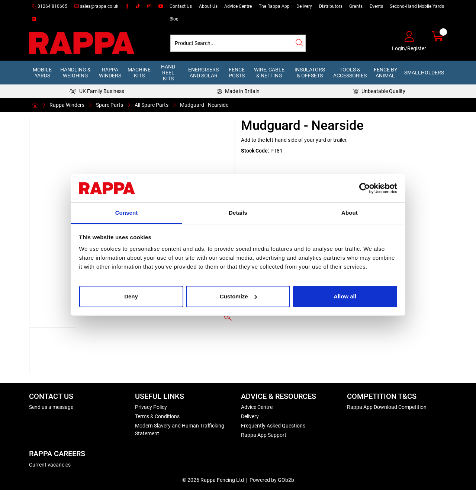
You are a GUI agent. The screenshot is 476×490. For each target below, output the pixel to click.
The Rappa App (274, 6)
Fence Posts (237, 73)
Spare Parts (109, 105)
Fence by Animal (385, 73)
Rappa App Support (263, 435)
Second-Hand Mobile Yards (417, 6)
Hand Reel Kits (168, 72)
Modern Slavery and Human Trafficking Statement (179, 429)
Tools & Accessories (350, 73)
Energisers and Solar (203, 73)
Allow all (345, 296)
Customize (238, 296)
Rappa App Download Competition (387, 407)
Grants (356, 6)
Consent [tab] (126, 212)
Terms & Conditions (157, 416)
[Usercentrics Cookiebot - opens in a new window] (364, 188)
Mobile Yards (42, 73)
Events (376, 6)
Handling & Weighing (75, 73)
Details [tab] (238, 212)
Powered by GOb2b (272, 480)
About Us (208, 6)
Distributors (330, 6)
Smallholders (424, 73)
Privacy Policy (151, 407)
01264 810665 (49, 6)
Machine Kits (139, 73)
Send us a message (51, 407)
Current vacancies (50, 465)
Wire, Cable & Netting (269, 73)
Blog (174, 19)
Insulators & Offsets (310, 73)
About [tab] (349, 212)
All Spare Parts (151, 105)
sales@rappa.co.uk (96, 6)
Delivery (304, 6)
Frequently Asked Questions (273, 426)
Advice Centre (238, 6)
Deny (131, 296)
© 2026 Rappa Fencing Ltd (213, 480)
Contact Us (181, 6)
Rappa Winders (110, 73)
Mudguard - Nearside (204, 105)
